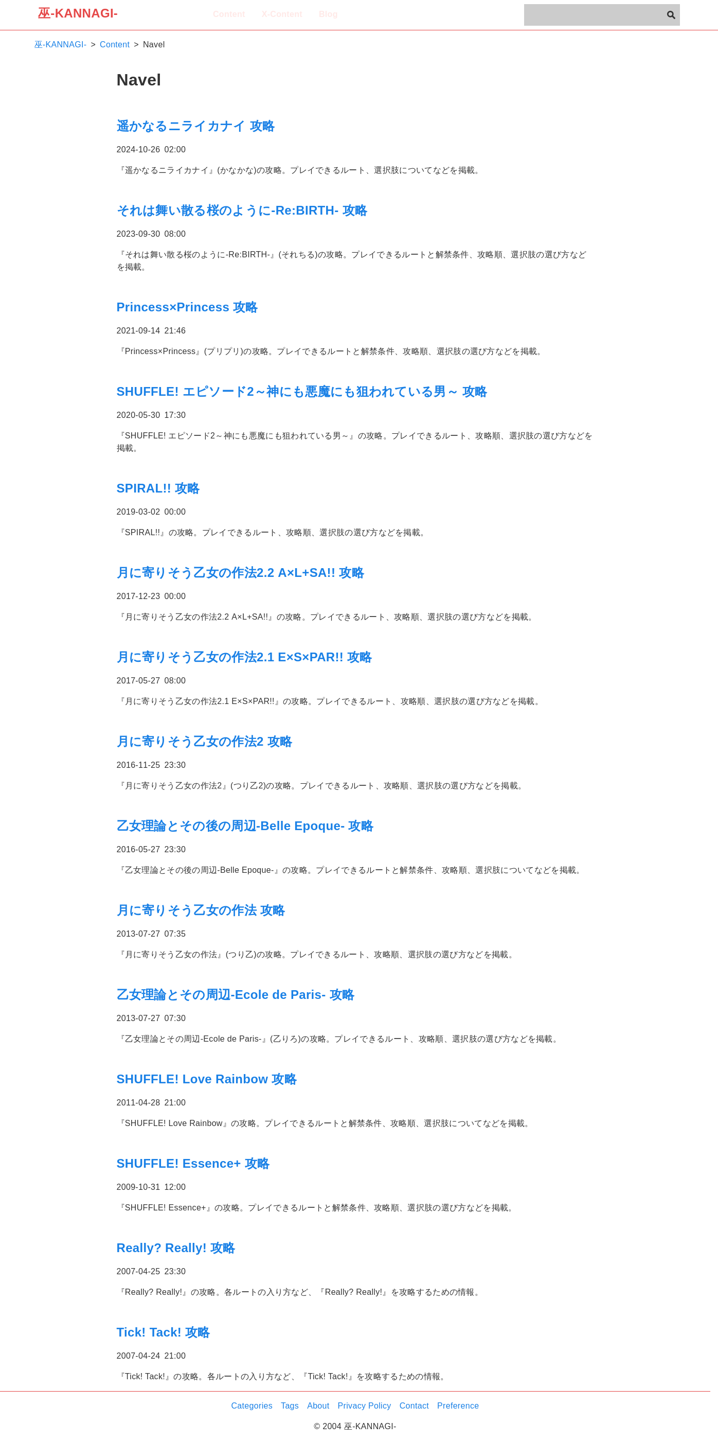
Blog (328, 14)
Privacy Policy (364, 1405)
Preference (458, 1405)
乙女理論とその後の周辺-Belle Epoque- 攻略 (245, 826)
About (318, 1405)
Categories (252, 1405)
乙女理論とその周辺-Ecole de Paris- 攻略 (236, 994)
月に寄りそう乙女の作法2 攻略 (205, 741)
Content (229, 14)
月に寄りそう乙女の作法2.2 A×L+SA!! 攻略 (240, 572)
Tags (290, 1405)
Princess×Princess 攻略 (187, 307)
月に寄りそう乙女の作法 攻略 (201, 910)
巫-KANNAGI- (78, 13)
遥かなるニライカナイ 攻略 (196, 126)
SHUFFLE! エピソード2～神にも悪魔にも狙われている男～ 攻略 (302, 391)
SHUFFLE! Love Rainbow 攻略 (207, 1079)
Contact (414, 1405)
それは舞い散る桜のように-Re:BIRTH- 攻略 (242, 210)
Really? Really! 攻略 (176, 1248)
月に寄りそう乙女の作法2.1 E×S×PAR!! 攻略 (244, 657)
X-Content (282, 14)
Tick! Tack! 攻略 (163, 1332)
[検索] (671, 15)
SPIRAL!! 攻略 (158, 488)
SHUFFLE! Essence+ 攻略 (193, 1163)
